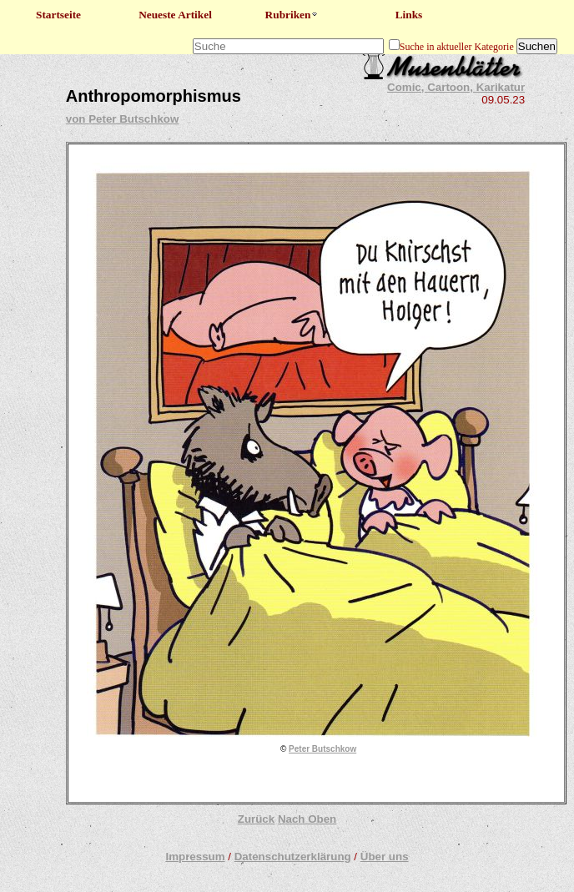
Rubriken (292, 14)
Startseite (58, 14)
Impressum (194, 856)
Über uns (384, 856)
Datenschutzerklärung (292, 856)
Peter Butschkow (322, 748)
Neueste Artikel (175, 14)
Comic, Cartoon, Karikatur (456, 87)
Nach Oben (307, 819)
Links (409, 14)
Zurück (256, 819)
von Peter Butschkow (122, 119)
